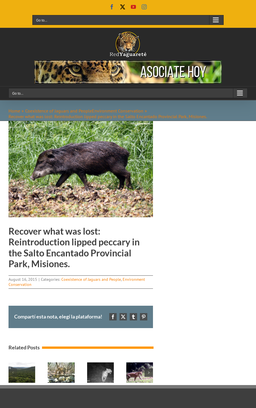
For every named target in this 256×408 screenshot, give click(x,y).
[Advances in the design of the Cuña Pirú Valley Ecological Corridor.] (22, 365)
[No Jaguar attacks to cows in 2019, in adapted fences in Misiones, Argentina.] (100, 365)
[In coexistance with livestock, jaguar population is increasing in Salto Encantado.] (139, 365)
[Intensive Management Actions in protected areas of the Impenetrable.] (61, 365)
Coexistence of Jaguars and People (91, 279)
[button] (13, 372)
